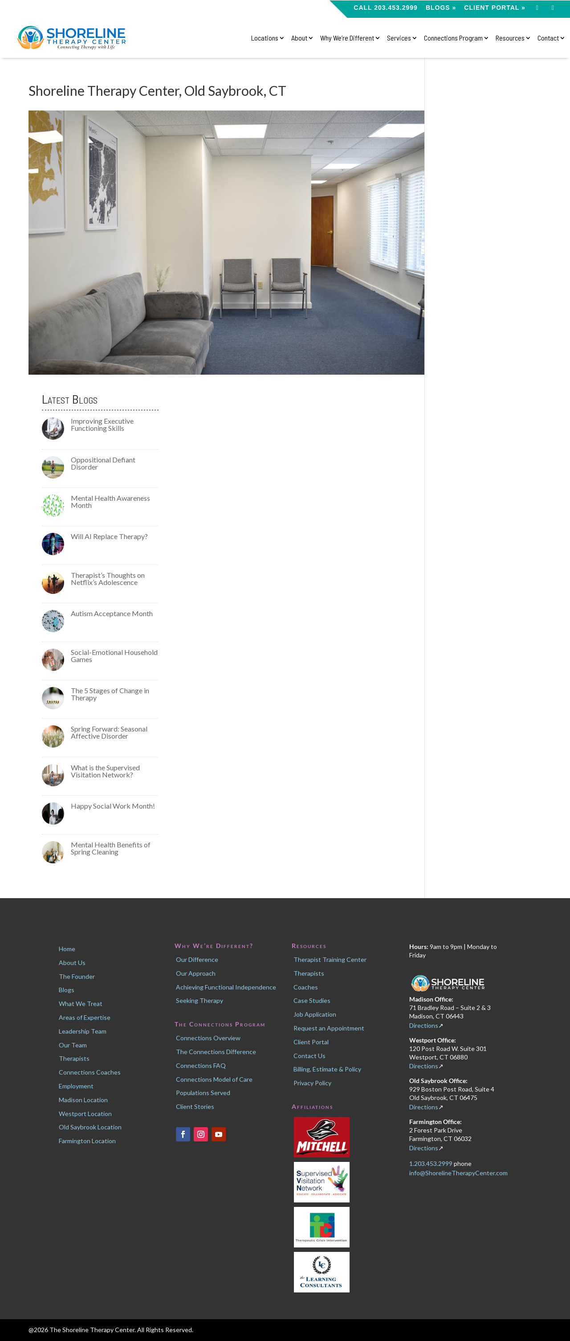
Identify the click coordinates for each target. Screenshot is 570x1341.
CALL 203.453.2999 (386, 7)
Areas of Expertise (84, 1017)
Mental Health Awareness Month (110, 501)
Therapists (74, 1058)
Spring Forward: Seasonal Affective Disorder (109, 732)
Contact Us (309, 1055)
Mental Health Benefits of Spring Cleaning (111, 848)
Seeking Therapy (199, 1000)
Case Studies (311, 1000)
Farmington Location (87, 1141)
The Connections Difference (216, 1051)
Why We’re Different (347, 38)
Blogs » (441, 7)
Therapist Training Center (329, 959)
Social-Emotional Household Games (114, 655)
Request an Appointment (328, 1028)
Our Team (73, 1045)
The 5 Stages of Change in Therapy (110, 694)
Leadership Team (82, 1031)
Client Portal (311, 1042)
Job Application (314, 1014)
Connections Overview (208, 1038)
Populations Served (203, 1092)
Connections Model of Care (214, 1079)
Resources (510, 38)
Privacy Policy (312, 1083)
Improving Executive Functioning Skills (102, 424)
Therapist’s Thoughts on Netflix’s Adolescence (108, 578)
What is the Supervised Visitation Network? (105, 771)
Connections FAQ (201, 1065)
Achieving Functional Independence (226, 987)
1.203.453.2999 (431, 1163)
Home (67, 949)
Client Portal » (494, 7)
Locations (264, 38)
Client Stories (195, 1106)
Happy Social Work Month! (113, 805)
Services (399, 38)
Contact (548, 38)
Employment (76, 1086)
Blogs (66, 989)
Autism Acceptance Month (112, 613)
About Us (72, 962)
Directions (423, 1025)
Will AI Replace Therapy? (109, 536)
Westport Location (85, 1113)
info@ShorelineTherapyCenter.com (458, 1173)
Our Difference (197, 959)
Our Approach (196, 973)
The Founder (77, 976)
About (299, 38)
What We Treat (80, 1003)
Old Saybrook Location (90, 1127)
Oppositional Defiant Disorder (103, 463)
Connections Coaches (90, 1072)
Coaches (305, 987)
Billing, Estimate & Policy (327, 1069)
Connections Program (453, 38)
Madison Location (83, 1100)
